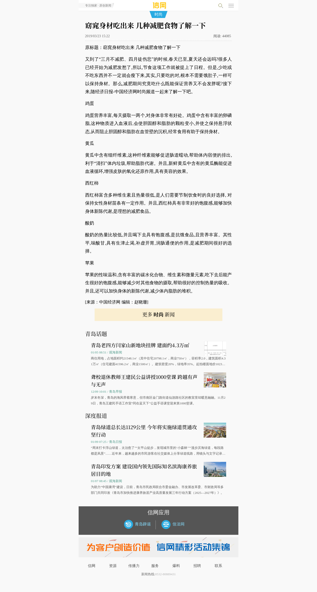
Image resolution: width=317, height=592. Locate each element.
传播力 (134, 566)
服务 (155, 566)
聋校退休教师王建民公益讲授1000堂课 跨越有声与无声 (144, 380)
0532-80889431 (165, 574)
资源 (113, 566)
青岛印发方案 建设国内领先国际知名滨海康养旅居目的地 (144, 470)
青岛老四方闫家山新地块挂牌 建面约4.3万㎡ (140, 345)
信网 (91, 566)
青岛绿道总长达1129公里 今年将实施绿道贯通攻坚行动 (144, 430)
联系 (218, 566)
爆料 (176, 566)
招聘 (197, 566)
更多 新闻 (158, 314)
